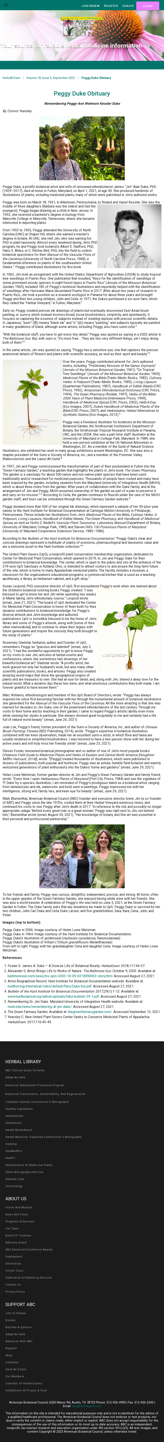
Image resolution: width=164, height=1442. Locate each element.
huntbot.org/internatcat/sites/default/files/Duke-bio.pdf (50, 986)
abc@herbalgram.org (86, 1406)
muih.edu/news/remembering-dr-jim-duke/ (40, 1007)
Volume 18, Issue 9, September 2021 (51, 78)
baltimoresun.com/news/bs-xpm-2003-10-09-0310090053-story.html (60, 976)
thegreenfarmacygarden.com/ (90, 1012)
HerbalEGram (11, 78)
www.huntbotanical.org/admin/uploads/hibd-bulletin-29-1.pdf (53, 996)
